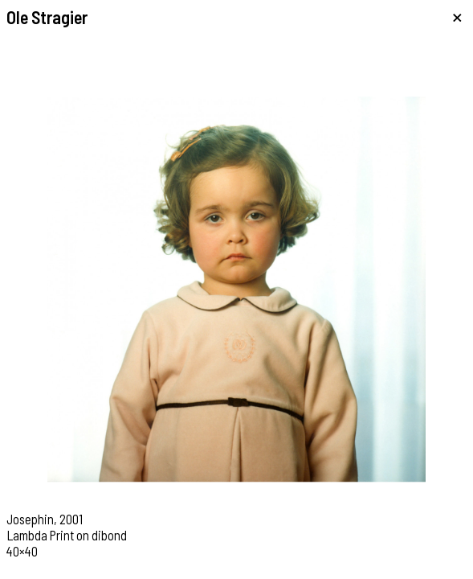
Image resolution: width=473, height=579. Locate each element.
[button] (118, 289)
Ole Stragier (47, 16)
